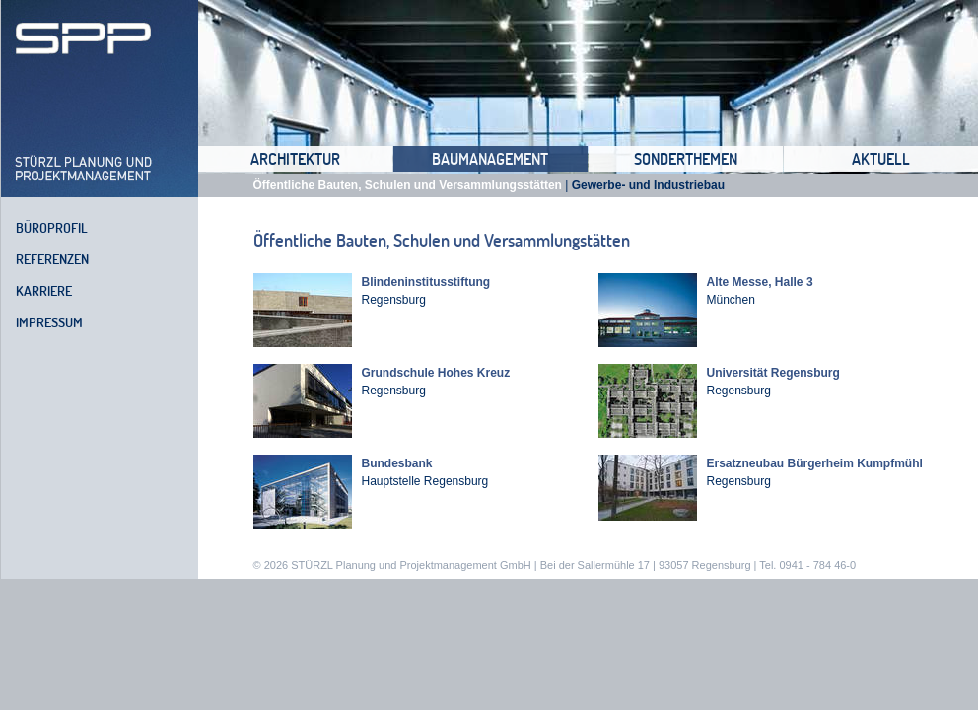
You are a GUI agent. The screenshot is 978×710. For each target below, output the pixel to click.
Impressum (49, 322)
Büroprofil (52, 228)
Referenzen (52, 259)
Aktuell (881, 159)
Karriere (44, 291)
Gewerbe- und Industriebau (648, 185)
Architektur (295, 159)
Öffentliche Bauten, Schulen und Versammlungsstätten (407, 185)
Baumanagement (490, 159)
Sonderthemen (685, 159)
